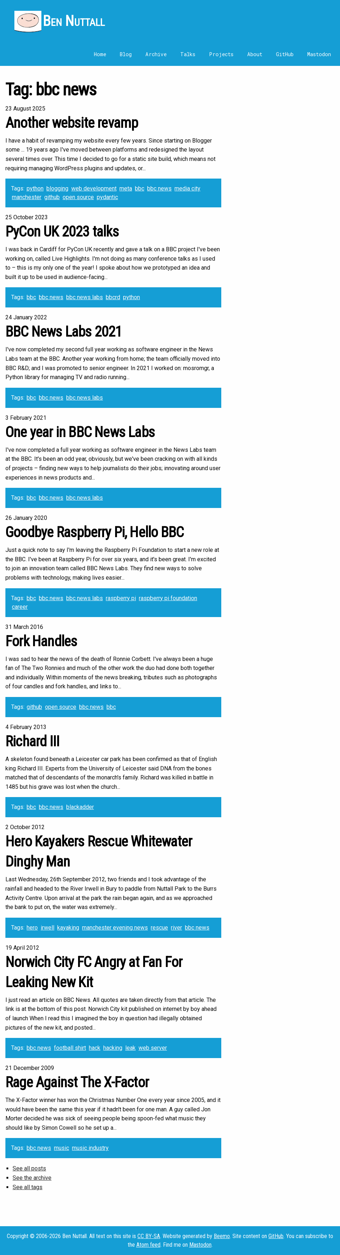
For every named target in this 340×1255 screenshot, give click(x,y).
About (254, 54)
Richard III (32, 741)
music (61, 1147)
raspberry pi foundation (168, 598)
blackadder (80, 807)
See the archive (32, 1177)
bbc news (159, 188)
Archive (156, 54)
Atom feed (148, 1244)
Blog (126, 54)
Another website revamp (71, 122)
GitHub (285, 54)
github (52, 197)
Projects (221, 54)
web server (153, 1047)
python (35, 188)
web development (94, 188)
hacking (112, 1047)
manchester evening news (115, 927)
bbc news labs (84, 297)
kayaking (68, 927)
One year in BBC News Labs (80, 432)
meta (125, 188)
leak (130, 1047)
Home (100, 54)
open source (78, 197)
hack (94, 1047)
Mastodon (319, 54)
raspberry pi (121, 598)
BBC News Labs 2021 (63, 331)
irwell (47, 927)
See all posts (29, 1168)
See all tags (27, 1187)
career (20, 606)
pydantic (107, 197)
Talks (187, 54)
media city (187, 188)
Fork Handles (41, 641)
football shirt (70, 1047)
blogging (57, 188)
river (176, 927)
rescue (159, 927)
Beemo (222, 1236)
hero (32, 927)
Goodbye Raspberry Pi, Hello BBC (94, 532)
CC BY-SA (148, 1236)
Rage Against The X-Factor (77, 1082)
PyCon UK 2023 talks (62, 231)
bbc (139, 188)
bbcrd (113, 297)
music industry (90, 1147)
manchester (26, 197)
